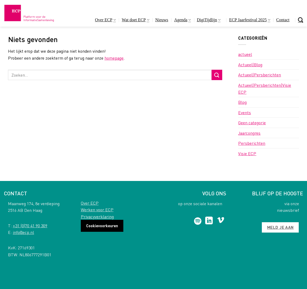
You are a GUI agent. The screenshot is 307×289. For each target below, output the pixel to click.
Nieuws (161, 20)
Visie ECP (247, 153)
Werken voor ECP (97, 209)
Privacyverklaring (97, 216)
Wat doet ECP (135, 19)
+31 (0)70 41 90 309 (30, 225)
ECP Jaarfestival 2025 (249, 19)
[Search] (300, 20)
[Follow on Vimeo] (221, 221)
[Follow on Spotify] (197, 221)
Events (244, 112)
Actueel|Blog (250, 64)
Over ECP (105, 19)
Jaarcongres (249, 133)
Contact (282, 20)
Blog (242, 102)
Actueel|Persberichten (259, 74)
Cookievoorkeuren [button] (102, 225)
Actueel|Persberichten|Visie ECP (264, 88)
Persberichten (251, 143)
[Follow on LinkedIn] (209, 221)
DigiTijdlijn (209, 19)
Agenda (182, 19)
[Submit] (217, 75)
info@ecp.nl (23, 232)
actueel (245, 54)
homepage (114, 58)
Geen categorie (252, 122)
